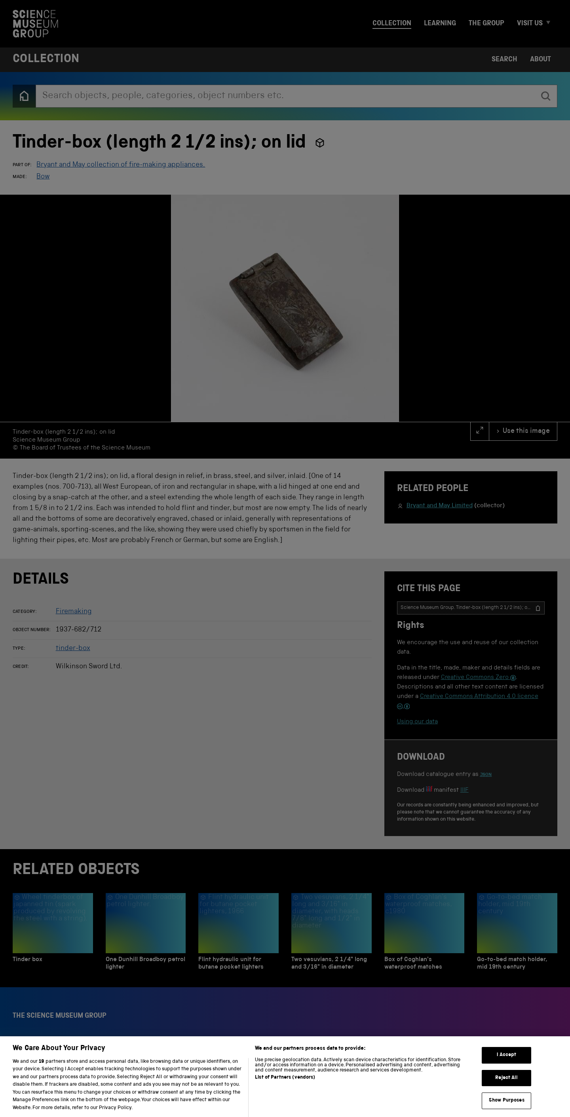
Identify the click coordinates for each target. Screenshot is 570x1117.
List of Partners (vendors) (285, 1086)
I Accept (506, 1063)
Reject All (506, 1086)
